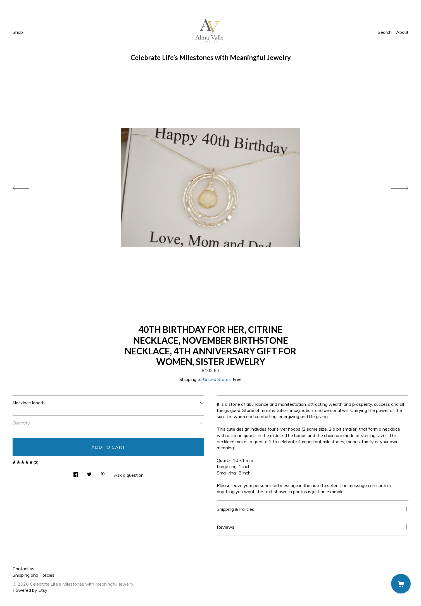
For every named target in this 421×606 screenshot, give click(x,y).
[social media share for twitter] (89, 472)
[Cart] (401, 583)
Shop (18, 32)
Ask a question (129, 475)
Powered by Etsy (30, 590)
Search (385, 32)
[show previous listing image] (27, 187)
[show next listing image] (394, 187)
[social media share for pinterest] (103, 472)
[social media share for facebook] (75, 472)
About (402, 32)
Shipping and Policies (33, 575)
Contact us (23, 568)
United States (217, 379)
